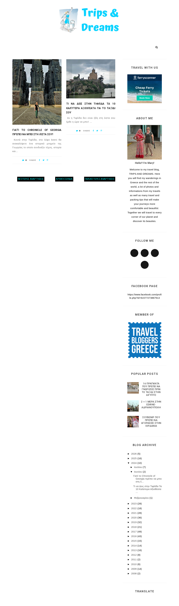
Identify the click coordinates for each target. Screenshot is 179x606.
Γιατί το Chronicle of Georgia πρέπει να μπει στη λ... (147, 478)
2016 (134, 536)
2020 (134, 517)
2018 (134, 527)
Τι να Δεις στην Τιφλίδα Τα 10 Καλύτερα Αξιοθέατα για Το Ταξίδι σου (90, 108)
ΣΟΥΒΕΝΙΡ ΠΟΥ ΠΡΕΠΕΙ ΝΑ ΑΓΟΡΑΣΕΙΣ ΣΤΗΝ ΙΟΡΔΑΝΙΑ (151, 421)
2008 (134, 573)
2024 (134, 463)
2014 (134, 545)
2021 (134, 513)
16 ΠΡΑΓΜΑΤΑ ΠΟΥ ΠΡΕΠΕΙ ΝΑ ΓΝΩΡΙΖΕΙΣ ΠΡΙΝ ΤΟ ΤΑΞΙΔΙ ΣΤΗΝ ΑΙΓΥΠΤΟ (151, 389)
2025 (134, 458)
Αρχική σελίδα (64, 179)
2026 (134, 453)
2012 (134, 554)
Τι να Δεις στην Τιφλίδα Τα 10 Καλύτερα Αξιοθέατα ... (147, 489)
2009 (134, 568)
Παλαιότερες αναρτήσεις (99, 179)
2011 (134, 559)
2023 (134, 503)
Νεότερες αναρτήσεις (31, 179)
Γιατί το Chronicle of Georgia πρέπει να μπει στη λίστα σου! (37, 132)
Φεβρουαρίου (141, 497)
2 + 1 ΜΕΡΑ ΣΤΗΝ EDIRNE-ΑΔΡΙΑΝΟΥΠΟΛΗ (151, 404)
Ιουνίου (138, 471)
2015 (134, 540)
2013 (134, 550)
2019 (134, 522)
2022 (134, 508)
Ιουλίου (138, 467)
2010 (134, 564)
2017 (134, 531)
